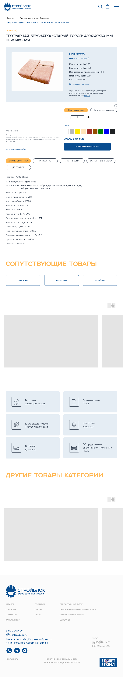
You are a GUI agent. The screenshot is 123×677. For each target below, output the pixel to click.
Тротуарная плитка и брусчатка (78, 610)
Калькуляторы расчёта (16, 149)
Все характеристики (79, 84)
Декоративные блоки (72, 615)
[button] (100, 6)
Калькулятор (13, 620)
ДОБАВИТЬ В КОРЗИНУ (87, 146)
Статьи (38, 610)
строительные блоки (72, 604)
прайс (38, 615)
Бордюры (65, 620)
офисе (87, 95)
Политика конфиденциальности (61, 659)
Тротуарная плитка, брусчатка (34, 18)
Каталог (10, 18)
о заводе (11, 610)
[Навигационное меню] (116, 6)
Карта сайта (12, 659)
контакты (11, 615)
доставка (40, 604)
